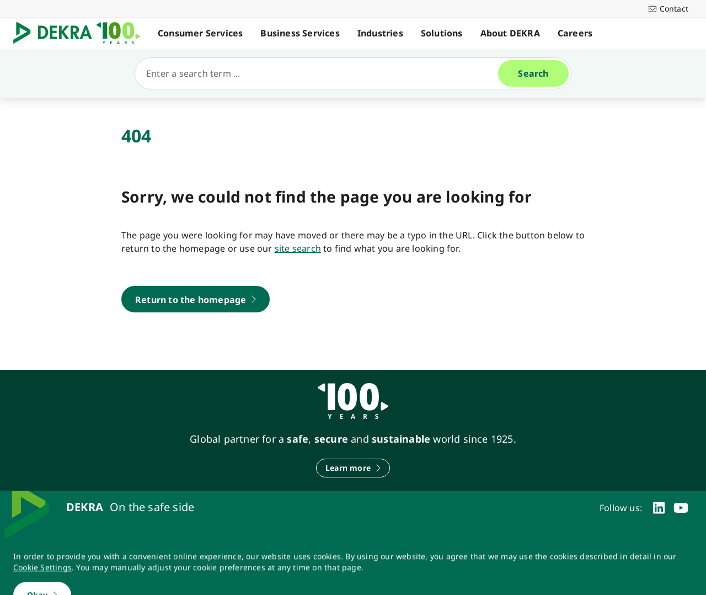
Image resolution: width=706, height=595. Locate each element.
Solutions (442, 33)
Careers (575, 33)
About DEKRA (510, 33)
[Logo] (81, 33)
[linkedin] (659, 507)
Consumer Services (200, 33)
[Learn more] (353, 468)
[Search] (321, 73)
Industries (380, 33)
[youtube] (680, 507)
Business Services (299, 33)
